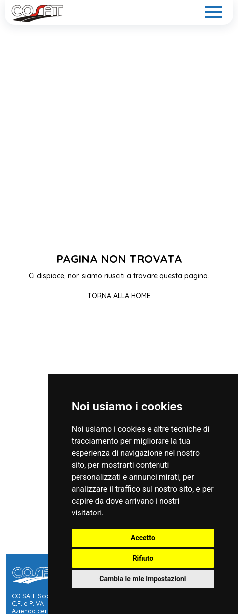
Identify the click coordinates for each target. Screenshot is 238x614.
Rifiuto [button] (143, 558)
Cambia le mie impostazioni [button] (142, 579)
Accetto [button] (143, 538)
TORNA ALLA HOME (119, 295)
